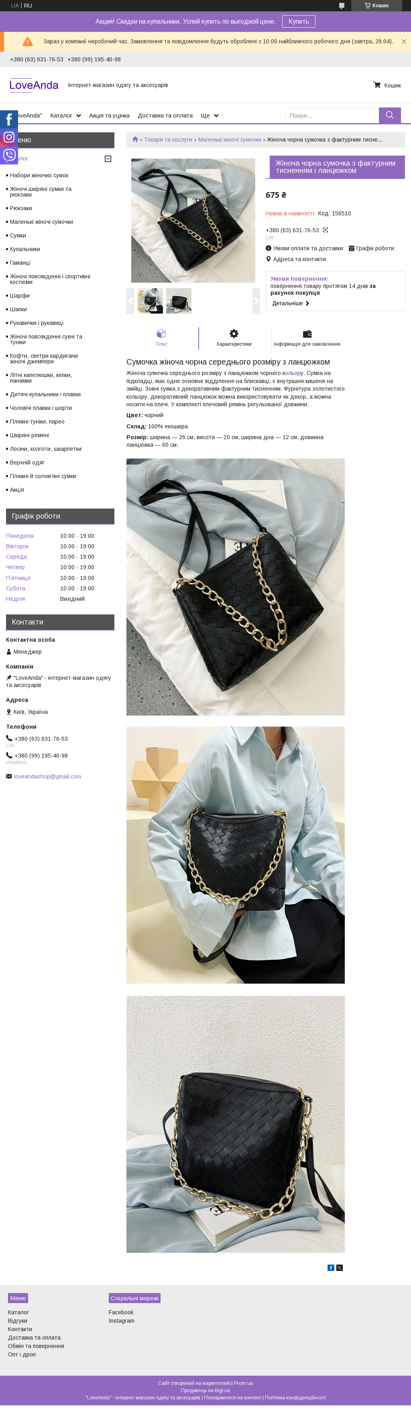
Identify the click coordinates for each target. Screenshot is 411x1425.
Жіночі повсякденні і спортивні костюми (50, 279)
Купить (299, 21)
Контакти (20, 1329)
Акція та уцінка (109, 115)
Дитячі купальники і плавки (45, 394)
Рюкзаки (21, 208)
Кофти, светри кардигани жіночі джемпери (44, 359)
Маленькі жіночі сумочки (229, 139)
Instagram (121, 1321)
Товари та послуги (168, 139)
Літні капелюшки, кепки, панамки (41, 378)
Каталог (61, 115)
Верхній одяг (27, 462)
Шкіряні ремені (29, 435)
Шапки (18, 309)
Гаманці (20, 262)
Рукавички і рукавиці (36, 323)
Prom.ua (243, 1383)
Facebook (121, 1312)
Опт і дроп (22, 1354)
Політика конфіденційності (295, 1398)
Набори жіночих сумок (39, 175)
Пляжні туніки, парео (37, 421)
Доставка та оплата (165, 115)
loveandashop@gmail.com (47, 776)
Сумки (18, 235)
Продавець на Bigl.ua (205, 1390)
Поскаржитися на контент (232, 1398)
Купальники (25, 249)
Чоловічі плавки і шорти (41, 408)
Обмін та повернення (36, 1346)
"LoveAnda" (26, 115)
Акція (17, 489)
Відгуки (17, 1321)
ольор (293, 373)
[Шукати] (390, 115)
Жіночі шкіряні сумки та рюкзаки (40, 192)
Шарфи (20, 295)
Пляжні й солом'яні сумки (43, 476)
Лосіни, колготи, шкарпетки (45, 449)
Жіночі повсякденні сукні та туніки (46, 339)
